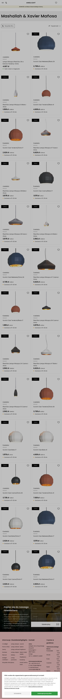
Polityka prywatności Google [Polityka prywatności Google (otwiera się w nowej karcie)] (11, 688)
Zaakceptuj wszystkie (44, 693)
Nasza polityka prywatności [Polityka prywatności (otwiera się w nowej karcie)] (35, 686)
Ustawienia (17, 693)
